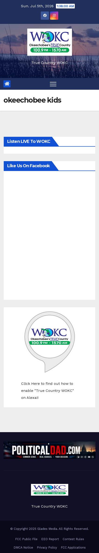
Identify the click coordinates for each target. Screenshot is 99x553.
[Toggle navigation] (53, 84)
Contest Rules (73, 539)
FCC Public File (26, 539)
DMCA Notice (23, 547)
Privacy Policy (47, 547)
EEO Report (50, 539)
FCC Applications (73, 547)
